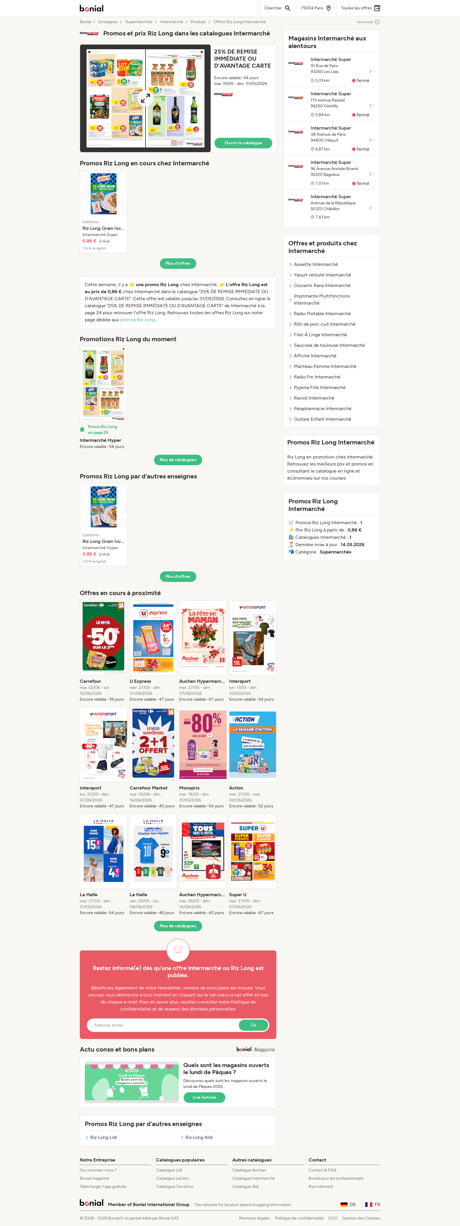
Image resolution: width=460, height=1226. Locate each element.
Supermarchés (139, 22)
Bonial (85, 22)
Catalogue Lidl (169, 1170)
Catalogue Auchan (249, 1170)
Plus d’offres (178, 263)
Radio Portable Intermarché (319, 313)
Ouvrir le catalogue (243, 142)
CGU (332, 1218)
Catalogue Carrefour (175, 1186)
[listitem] (103, 212)
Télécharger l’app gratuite (103, 1186)
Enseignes (108, 22)
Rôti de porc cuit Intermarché (322, 324)
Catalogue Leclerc (173, 1178)
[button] (178, 98)
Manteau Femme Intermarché (322, 366)
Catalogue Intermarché (253, 1178)
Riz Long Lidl (101, 1137)
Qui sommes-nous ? (98, 1170)
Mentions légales (254, 1218)
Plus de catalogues (178, 459)
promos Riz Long (137, 319)
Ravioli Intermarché (311, 398)
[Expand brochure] (145, 98)
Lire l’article (204, 1097)
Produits (198, 22)
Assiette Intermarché (313, 264)
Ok (253, 1025)
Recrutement (321, 1186)
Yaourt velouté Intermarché (319, 275)
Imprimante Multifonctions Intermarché (319, 299)
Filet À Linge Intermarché (317, 334)
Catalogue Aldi (245, 1186)
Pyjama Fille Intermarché (317, 387)
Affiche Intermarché (312, 356)
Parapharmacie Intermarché (319, 408)
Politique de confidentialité (299, 1218)
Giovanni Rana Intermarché (319, 285)
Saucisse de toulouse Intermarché (326, 345)
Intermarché (171, 22)
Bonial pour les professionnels (336, 1178)
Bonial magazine (94, 1178)
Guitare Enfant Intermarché (319, 419)
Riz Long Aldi (196, 1137)
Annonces (368, 22)
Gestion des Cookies (361, 1218)
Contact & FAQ (322, 1170)
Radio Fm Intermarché (314, 377)
